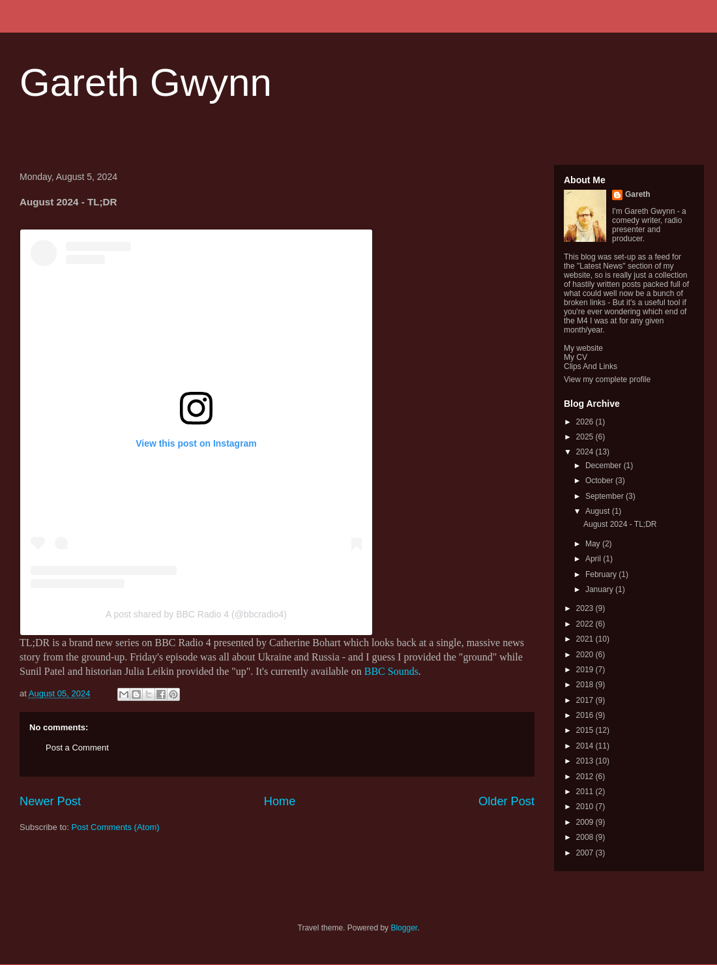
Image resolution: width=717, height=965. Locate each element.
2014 (586, 745)
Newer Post (50, 801)
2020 (586, 654)
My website (583, 348)
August (598, 511)
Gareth (638, 194)
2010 (586, 806)
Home (280, 801)
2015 (586, 730)
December (604, 465)
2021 (586, 639)
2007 (586, 852)
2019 (586, 669)
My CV (575, 357)
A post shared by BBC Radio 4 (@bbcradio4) (196, 614)
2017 (586, 700)
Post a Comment (77, 747)
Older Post (506, 801)
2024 (586, 451)
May (593, 543)
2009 (586, 822)
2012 (586, 776)
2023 (586, 608)
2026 (586, 421)
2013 (586, 760)
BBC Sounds (391, 671)
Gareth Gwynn (146, 82)
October (600, 480)
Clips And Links (590, 366)
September (605, 496)
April (594, 558)
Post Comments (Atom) (116, 827)
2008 (586, 837)
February (602, 574)
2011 (586, 791)
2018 (586, 684)
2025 (586, 436)
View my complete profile (607, 379)
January (600, 589)
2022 (586, 624)
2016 (586, 715)
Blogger (403, 927)
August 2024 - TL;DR (620, 524)
